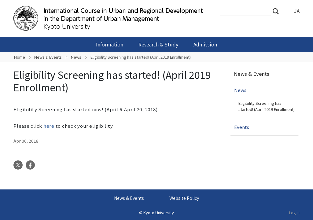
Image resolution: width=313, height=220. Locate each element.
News (76, 57)
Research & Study (158, 44)
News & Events (48, 57)
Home (19, 57)
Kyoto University (158, 212)
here (48, 126)
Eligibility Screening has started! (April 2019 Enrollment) (266, 106)
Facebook (30, 165)
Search (277, 11)
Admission (205, 44)
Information (109, 44)
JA (297, 10)
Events (241, 127)
